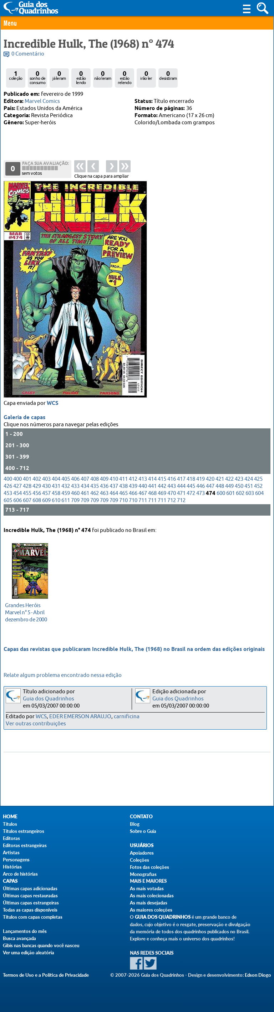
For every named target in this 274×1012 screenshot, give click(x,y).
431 (56, 488)
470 (171, 495)
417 (181, 481)
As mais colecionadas (152, 895)
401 (27, 481)
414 (152, 481)
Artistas (11, 852)
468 (152, 495)
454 (17, 495)
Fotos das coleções (149, 867)
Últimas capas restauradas (30, 895)
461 (85, 495)
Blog (134, 824)
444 (181, 488)
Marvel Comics (42, 101)
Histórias (12, 867)
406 (75, 481)
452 (258, 488)
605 (8, 502)
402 (36, 481)
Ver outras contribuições (36, 723)
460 (75, 495)
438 (123, 488)
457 (46, 495)
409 (104, 481)
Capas (10, 881)
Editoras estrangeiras (25, 845)
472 (191, 495)
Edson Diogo (258, 975)
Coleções (139, 860)
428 (27, 488)
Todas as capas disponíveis (30, 910)
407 (85, 481)
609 (46, 502)
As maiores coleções (151, 910)
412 (133, 481)
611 (65, 502)
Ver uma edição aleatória (28, 952)
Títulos (10, 824)
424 (248, 481)
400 (8, 481)
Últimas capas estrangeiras (31, 903)
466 (133, 495)
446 (200, 488)
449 (229, 488)
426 (8, 488)
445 (191, 488)
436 (104, 488)
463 (104, 495)
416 (171, 481)
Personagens (16, 859)
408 (94, 481)
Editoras (11, 838)
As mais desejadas (148, 903)
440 (142, 488)
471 (181, 495)
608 (36, 502)
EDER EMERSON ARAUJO (80, 716)
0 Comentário (27, 54)
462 (94, 495)
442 (162, 488)
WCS (53, 405)
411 (123, 481)
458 (56, 495)
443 (171, 488)
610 (56, 502)
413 (142, 481)
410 (114, 481)
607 (27, 502)
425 (258, 481)
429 (36, 488)
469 (162, 495)
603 (249, 495)
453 (8, 495)
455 (27, 495)
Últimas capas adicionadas (30, 888)
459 (65, 495)
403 (46, 481)
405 (65, 481)
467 (142, 495)
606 (17, 502)
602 (240, 495)
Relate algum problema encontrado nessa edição (63, 675)
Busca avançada (19, 938)
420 (210, 481)
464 (114, 495)
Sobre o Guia (143, 831)
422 (229, 481)
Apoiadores (142, 853)
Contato (141, 816)
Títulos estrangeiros (23, 831)
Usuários (141, 845)
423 (239, 481)
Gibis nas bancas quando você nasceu (41, 945)
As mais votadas (147, 888)
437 (114, 488)
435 (94, 488)
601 (230, 495)
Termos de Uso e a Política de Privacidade (46, 975)
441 (152, 488)
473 (200, 495)
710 (123, 502)
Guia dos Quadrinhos (48, 698)
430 (46, 488)
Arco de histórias (20, 874)
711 (142, 502)
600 (221, 495)
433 (75, 488)
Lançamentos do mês (25, 931)
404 (56, 481)
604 (259, 495)
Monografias (143, 874)
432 (65, 488)
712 (171, 502)
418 (191, 481)
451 (248, 488)
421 (219, 481)
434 (85, 488)
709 (75, 502)
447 (210, 488)
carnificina (126, 716)
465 (123, 495)
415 (162, 481)
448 (219, 488)
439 (133, 488)
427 (17, 488)
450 (239, 488)
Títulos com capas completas (32, 917)
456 (36, 495)
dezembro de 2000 (28, 611)
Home (10, 816)
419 (200, 481)
